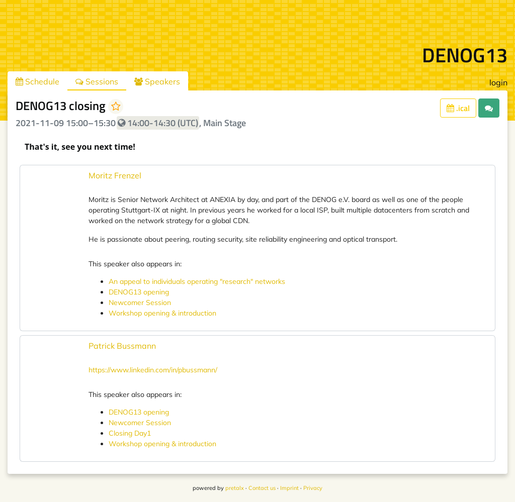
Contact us (262, 487)
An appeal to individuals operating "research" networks (197, 281)
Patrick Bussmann (122, 346)
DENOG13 (464, 55)
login (498, 82)
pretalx (234, 487)
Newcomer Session (140, 302)
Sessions (96, 81)
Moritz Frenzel (115, 175)
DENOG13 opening (139, 291)
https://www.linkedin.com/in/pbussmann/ (153, 369)
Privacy (312, 487)
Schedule (37, 81)
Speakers (157, 81)
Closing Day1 (130, 433)
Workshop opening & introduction (162, 313)
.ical (458, 108)
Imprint (289, 487)
